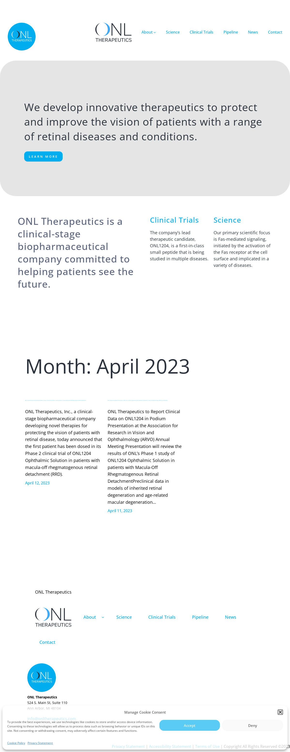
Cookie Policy (16, 743)
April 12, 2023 (37, 483)
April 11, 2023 (120, 510)
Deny (252, 725)
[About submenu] (155, 32)
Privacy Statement (40, 743)
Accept (189, 725)
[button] (280, 712)
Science (227, 220)
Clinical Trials (174, 220)
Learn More (43, 156)
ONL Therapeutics (53, 592)
